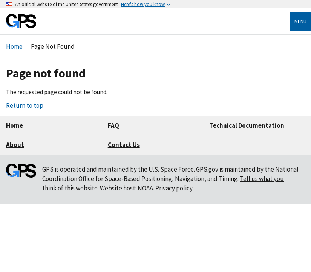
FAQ (113, 125)
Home (14, 125)
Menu (300, 21)
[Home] (21, 25)
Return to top (24, 105)
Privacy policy (173, 188)
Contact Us (124, 145)
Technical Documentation (246, 125)
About (15, 145)
